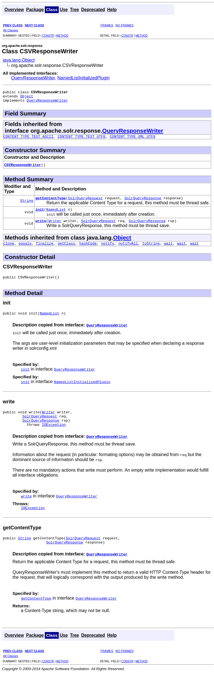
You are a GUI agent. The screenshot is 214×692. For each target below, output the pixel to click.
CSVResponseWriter (22, 167)
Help (112, 9)
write (40, 226)
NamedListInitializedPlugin (83, 78)
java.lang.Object (19, 60)
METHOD (62, 35)
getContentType (50, 202)
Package (35, 9)
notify (107, 249)
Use (64, 9)
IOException (54, 436)
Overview (14, 9)
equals (25, 249)
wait (168, 249)
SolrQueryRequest (85, 202)
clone (8, 249)
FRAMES (106, 25)
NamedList (56, 214)
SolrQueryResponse (142, 202)
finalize (44, 249)
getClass (66, 249)
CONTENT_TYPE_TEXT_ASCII (28, 139)
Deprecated (93, 9)
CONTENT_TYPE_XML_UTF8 (132, 139)
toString (150, 249)
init (39, 214)
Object (26, 97)
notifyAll (128, 249)
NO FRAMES (124, 25)
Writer (55, 226)
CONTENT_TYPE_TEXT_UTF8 (81, 139)
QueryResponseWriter (33, 78)
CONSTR (48, 35)
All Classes (10, 30)
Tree (74, 9)
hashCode (88, 249)
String (26, 204)
